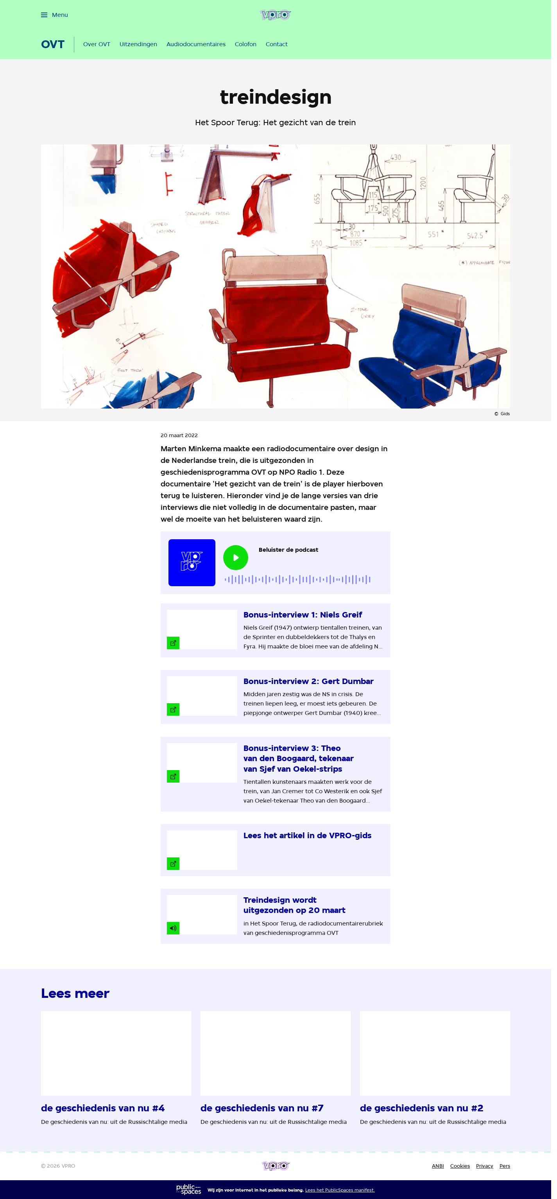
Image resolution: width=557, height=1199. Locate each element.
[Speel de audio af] (235, 557)
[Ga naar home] (275, 14)
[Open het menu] (54, 14)
